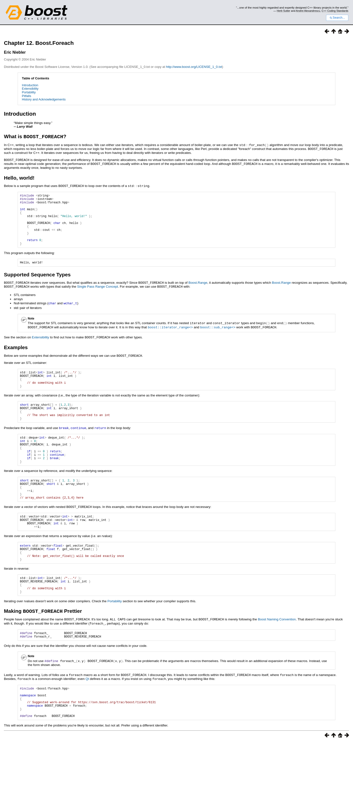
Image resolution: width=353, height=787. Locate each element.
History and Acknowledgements (44, 99)
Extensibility (30, 88)
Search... (337, 17)
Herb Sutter (283, 10)
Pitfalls (26, 96)
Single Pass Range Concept (97, 297)
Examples (16, 357)
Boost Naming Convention (277, 657)
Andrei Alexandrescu (308, 10)
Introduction (30, 85)
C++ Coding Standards (335, 10)
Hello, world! (19, 177)
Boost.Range (197, 294)
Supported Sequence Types (37, 286)
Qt (87, 717)
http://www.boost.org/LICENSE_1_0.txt (194, 67)
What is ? (35, 137)
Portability (29, 92)
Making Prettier (43, 649)
